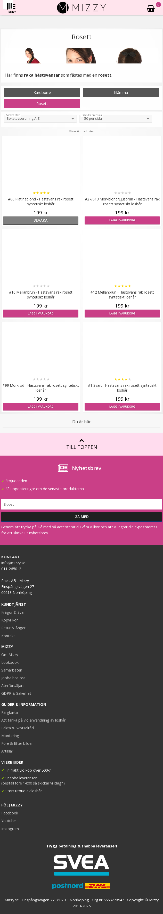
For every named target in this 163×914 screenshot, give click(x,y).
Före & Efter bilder (17, 743)
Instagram (10, 828)
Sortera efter (13, 115)
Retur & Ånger (13, 627)
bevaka (41, 220)
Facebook (9, 813)
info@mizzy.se (13, 562)
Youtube (8, 820)
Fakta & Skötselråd (17, 727)
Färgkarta (9, 712)
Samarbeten (11, 670)
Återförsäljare (13, 685)
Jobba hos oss (13, 677)
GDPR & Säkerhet (16, 693)
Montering (10, 735)
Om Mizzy (9, 654)
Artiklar (7, 751)
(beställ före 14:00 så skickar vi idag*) (33, 783)
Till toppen (81, 444)
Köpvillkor (9, 620)
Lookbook (10, 662)
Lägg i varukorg (122, 220)
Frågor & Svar (13, 612)
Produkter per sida (92, 115)
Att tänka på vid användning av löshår (33, 720)
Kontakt (8, 635)
